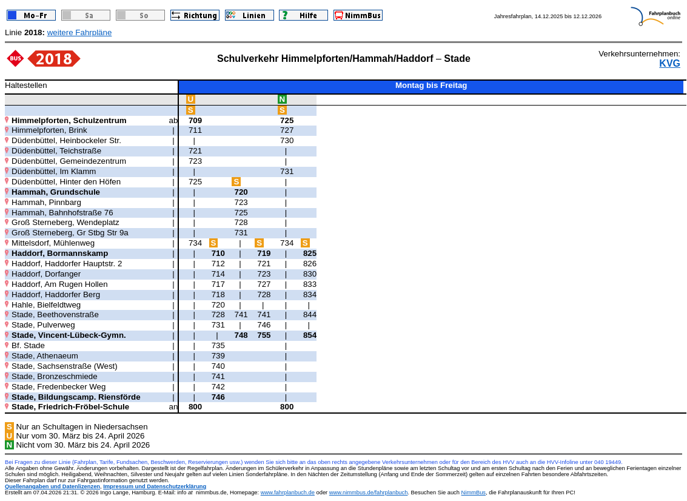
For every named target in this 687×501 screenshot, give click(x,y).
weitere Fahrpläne (79, 32)
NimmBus (473, 492)
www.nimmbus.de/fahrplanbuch (368, 492)
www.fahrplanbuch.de (288, 492)
